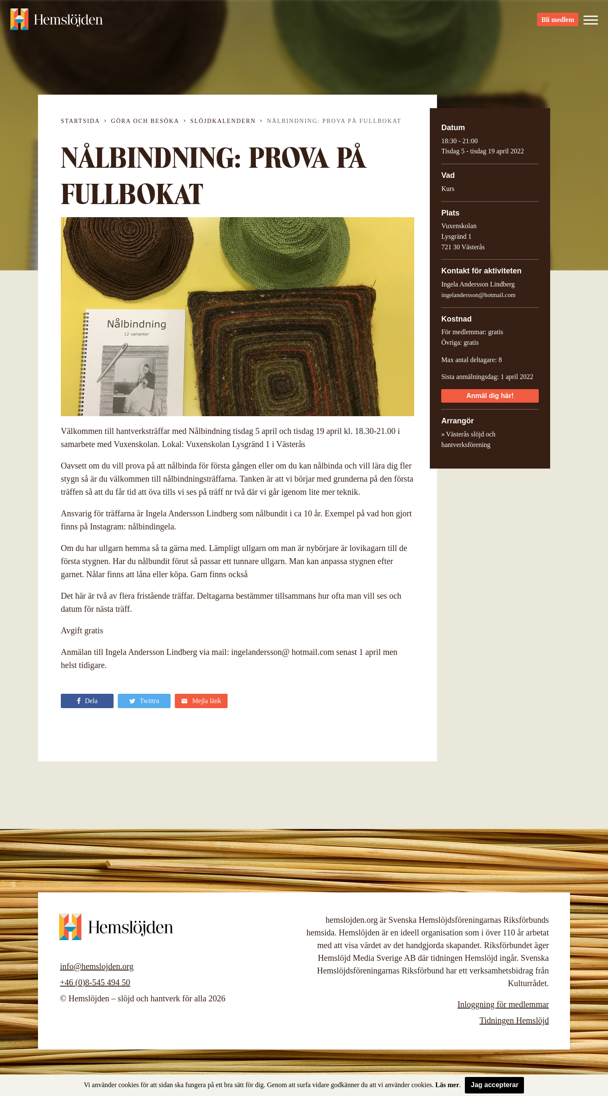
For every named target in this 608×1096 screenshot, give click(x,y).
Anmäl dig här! (489, 395)
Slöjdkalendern (223, 121)
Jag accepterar (494, 1084)
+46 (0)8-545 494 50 (95, 982)
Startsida (80, 121)
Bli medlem (557, 21)
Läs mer (447, 1084)
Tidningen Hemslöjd (514, 1020)
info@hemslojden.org (96, 966)
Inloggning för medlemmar (503, 1004)
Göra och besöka (145, 121)
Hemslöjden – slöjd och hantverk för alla (56, 21)
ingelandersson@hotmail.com (478, 295)
